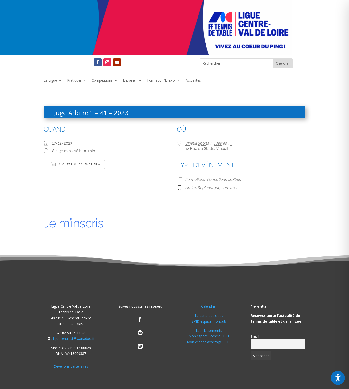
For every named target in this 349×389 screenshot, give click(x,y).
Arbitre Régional (199, 188)
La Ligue (50, 81)
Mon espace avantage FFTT (209, 342)
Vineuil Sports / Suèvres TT (208, 143)
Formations (195, 179)
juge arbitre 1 (226, 188)
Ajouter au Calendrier (74, 164)
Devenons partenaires (71, 366)
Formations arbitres (224, 179)
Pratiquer (74, 81)
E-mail (255, 337)
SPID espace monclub (209, 321)
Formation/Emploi (161, 81)
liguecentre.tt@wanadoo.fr (74, 338)
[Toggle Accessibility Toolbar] (337, 377)
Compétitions (102, 81)
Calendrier (209, 306)
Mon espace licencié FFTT (209, 336)
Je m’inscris (73, 223)
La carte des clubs (209, 315)
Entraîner (130, 81)
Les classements (209, 330)
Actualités (193, 81)
